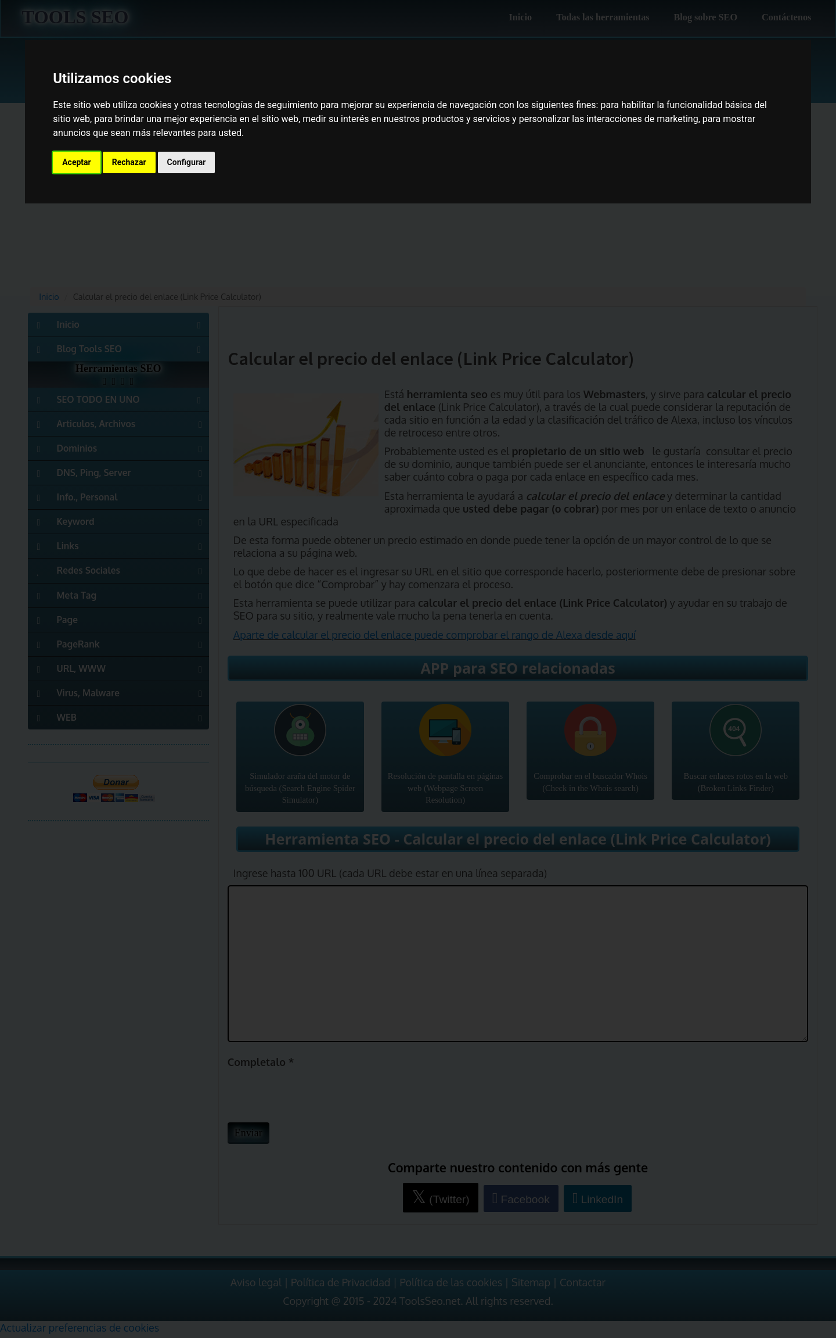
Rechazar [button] (129, 162)
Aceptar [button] (76, 162)
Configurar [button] (186, 162)
